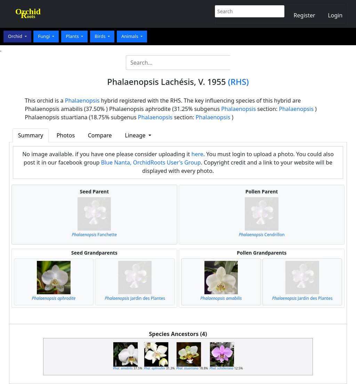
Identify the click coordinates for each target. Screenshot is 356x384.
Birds (101, 36)
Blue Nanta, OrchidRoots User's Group (151, 162)
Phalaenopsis (82, 100)
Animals (130, 36)
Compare (100, 135)
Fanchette (94, 235)
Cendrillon (262, 235)
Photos (66, 135)
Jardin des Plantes (135, 298)
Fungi (44, 36)
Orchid (15, 36)
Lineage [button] (136, 135)
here (197, 154)
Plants (73, 36)
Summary (30, 135)
